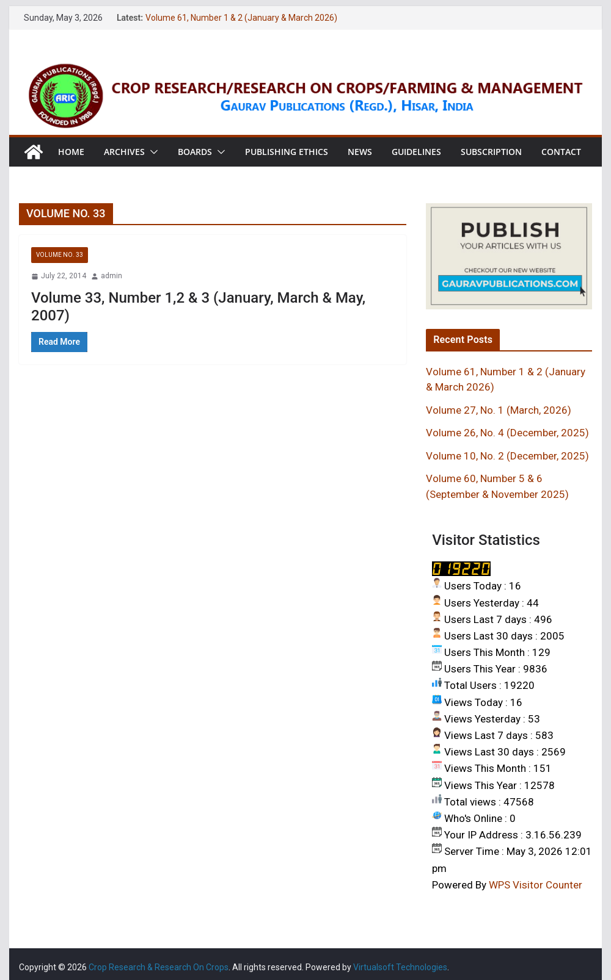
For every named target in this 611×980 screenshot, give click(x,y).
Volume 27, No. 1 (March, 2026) (498, 410)
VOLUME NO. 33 (59, 254)
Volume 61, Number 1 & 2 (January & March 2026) (241, 18)
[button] (151, 151)
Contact (561, 151)
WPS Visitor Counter (535, 885)
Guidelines (416, 151)
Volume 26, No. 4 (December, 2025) (507, 433)
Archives (124, 151)
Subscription (491, 151)
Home (71, 151)
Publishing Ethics (286, 151)
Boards (195, 151)
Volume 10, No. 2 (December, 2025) (507, 456)
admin (111, 276)
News (360, 151)
